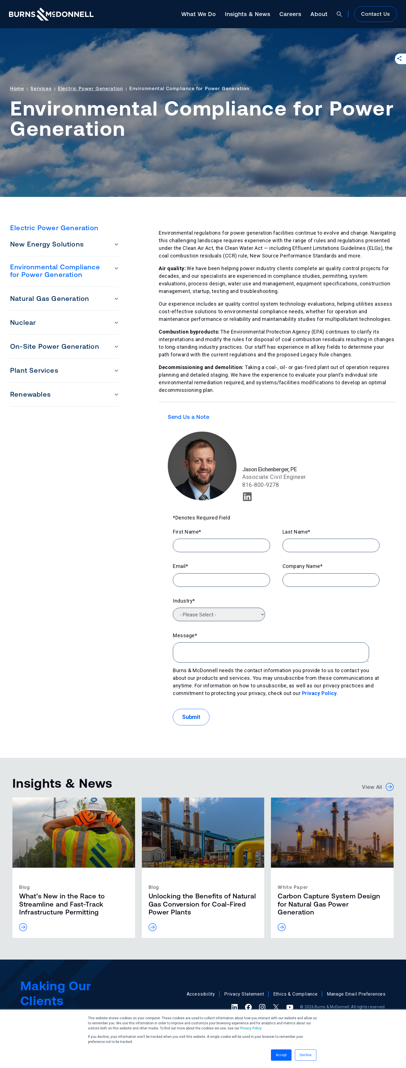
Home (17, 88)
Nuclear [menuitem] (23, 322)
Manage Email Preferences (356, 994)
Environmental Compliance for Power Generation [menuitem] (55, 270)
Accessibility (201, 994)
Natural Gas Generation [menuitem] (49, 298)
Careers (290, 14)
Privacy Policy (250, 1028)
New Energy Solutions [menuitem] (47, 244)
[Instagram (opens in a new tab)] (262, 1007)
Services (41, 88)
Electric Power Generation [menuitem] (54, 228)
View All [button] (378, 787)
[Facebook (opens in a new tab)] (248, 1007)
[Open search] (339, 14)
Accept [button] (281, 1055)
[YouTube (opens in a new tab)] (289, 1007)
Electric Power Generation (90, 88)
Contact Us (375, 14)
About (319, 14)
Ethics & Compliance (295, 994)
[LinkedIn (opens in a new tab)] (234, 1007)
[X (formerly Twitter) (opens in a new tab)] (276, 1007)
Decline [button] (306, 1055)
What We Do (198, 14)
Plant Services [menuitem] (34, 370)
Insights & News (247, 14)
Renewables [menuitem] (30, 394)
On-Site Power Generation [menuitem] (54, 346)
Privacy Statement (244, 994)
